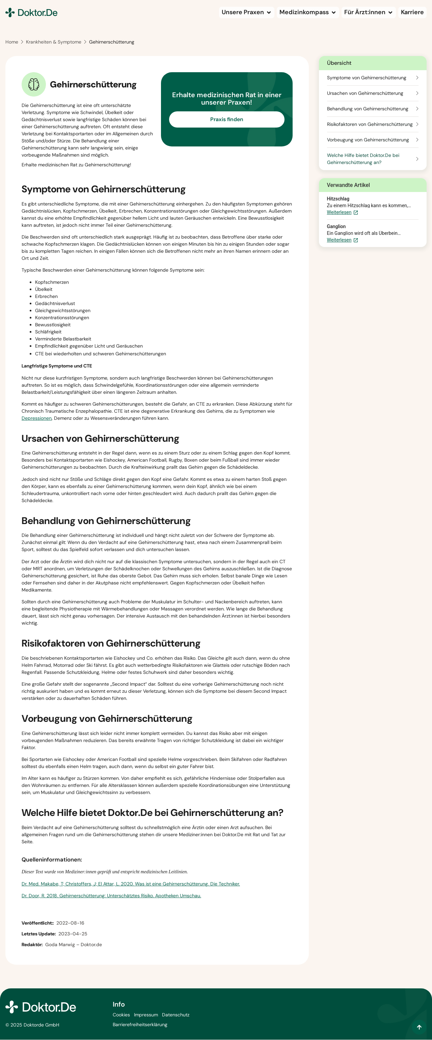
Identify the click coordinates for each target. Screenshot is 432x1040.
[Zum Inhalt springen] (419, 1027)
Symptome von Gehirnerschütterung (366, 78)
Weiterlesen (342, 213)
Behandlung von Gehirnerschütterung (367, 109)
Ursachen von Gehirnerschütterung (365, 93)
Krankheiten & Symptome (53, 42)
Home (11, 42)
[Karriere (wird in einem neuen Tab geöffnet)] (412, 12)
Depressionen (37, 418)
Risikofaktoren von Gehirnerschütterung (370, 124)
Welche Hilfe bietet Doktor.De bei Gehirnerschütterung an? (363, 159)
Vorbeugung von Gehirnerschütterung (368, 140)
